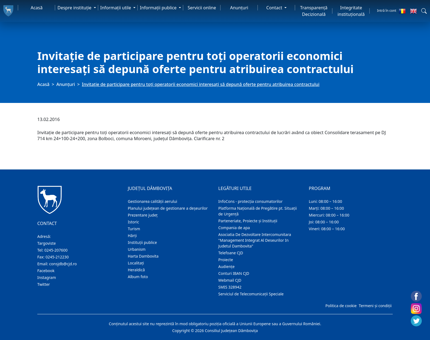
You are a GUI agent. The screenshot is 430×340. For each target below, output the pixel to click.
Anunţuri (239, 8)
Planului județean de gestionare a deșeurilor (168, 208)
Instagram (46, 277)
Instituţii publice (142, 242)
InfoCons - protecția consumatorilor (250, 201)
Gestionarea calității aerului (152, 201)
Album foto (138, 276)
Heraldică (136, 269)
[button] (424, 11)
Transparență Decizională (313, 11)
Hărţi (132, 235)
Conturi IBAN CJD (233, 273)
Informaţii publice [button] (159, 8)
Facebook (46, 270)
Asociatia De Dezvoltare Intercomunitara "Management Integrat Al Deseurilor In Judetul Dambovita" (254, 240)
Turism (134, 228)
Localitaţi (136, 263)
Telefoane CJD (230, 252)
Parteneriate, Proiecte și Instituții (247, 220)
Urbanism (137, 249)
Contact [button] (274, 8)
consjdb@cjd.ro (63, 263)
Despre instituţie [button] (74, 8)
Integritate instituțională (351, 11)
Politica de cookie (341, 305)
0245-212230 (57, 257)
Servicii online (202, 8)
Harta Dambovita (143, 256)
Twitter (43, 284)
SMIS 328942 (230, 287)
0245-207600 (56, 250)
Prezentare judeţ (143, 215)
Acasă (37, 8)
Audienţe (226, 266)
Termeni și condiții (375, 305)
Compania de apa (234, 227)
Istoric (133, 221)
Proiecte (225, 259)
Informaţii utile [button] (116, 8)
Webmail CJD (229, 280)
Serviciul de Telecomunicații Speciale (251, 293)
